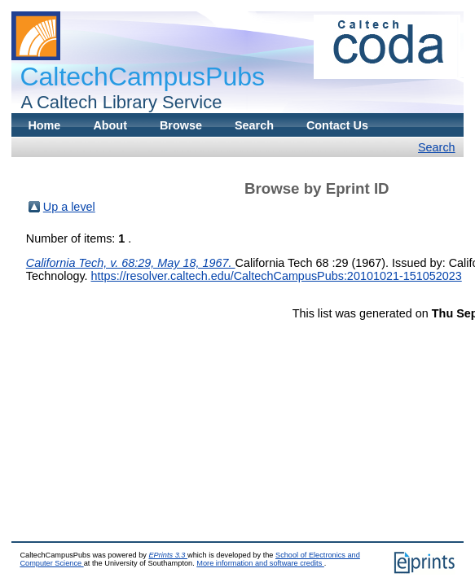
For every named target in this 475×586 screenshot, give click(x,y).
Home (44, 125)
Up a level (69, 206)
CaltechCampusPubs (142, 76)
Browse (181, 125)
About (110, 125)
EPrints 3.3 (167, 555)
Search (254, 125)
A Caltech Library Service (116, 102)
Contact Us (337, 125)
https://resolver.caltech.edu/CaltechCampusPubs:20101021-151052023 (276, 275)
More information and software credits (260, 563)
